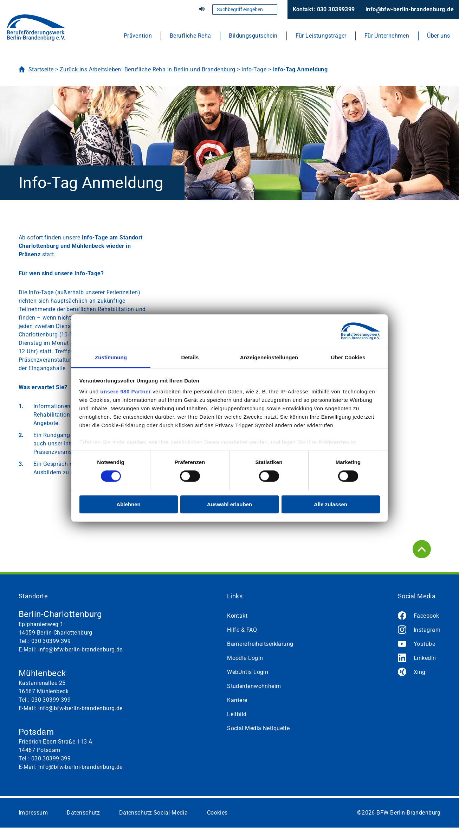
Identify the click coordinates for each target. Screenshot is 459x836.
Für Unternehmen (386, 35)
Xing (420, 672)
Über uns (438, 35)
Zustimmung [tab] (111, 357)
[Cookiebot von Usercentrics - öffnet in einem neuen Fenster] (349, 331)
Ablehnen (128, 504)
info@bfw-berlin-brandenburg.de (410, 9)
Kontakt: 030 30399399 (324, 9)
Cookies (217, 812)
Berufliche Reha (190, 35)
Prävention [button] (138, 35)
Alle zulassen (330, 504)
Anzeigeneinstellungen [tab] (269, 357)
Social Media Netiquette (258, 728)
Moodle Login (245, 658)
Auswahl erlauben (229, 504)
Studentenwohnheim (254, 686)
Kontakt (237, 615)
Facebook (426, 615)
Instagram (427, 629)
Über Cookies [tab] (348, 357)
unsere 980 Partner (125, 391)
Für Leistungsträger (321, 35)
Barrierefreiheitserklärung (260, 644)
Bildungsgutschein (253, 35)
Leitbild (237, 714)
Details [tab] (190, 357)
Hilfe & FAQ (242, 629)
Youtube (424, 644)
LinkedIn (425, 658)
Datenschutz (83, 812)
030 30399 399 (51, 641)
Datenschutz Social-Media (153, 812)
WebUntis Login (247, 672)
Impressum (33, 812)
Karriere (237, 700)
